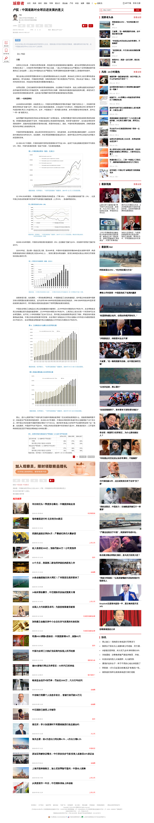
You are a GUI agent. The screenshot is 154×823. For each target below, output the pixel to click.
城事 (82, 3)
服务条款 (55, 805)
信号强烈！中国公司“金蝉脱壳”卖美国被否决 (125, 171)
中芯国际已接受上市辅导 (44, 709)
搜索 (137, 10)
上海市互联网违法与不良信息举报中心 (94, 817)
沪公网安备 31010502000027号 (57, 817)
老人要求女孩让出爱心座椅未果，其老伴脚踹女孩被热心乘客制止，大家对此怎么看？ (125, 151)
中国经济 (92, 748)
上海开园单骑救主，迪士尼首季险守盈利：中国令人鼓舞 (59, 768)
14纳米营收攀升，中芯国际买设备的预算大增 (53, 592)
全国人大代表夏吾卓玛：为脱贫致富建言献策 (53, 607)
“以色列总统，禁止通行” (110, 387)
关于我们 (41, 805)
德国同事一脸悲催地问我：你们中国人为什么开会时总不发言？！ (125, 78)
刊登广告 (62, 805)
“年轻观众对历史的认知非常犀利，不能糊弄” (126, 42)
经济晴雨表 (91, 513)
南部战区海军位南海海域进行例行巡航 (118, 672)
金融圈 (93, 572)
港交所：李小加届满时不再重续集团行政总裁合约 (55, 724)
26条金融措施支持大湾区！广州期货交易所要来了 (55, 577)
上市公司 (92, 543)
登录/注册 (136, 3)
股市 (93, 557)
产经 (71, 3)
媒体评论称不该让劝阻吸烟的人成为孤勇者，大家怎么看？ (125, 109)
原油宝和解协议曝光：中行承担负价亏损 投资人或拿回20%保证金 (63, 754)
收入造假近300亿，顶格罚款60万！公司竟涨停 (54, 548)
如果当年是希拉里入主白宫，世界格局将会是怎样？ (125, 140)
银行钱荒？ (91, 675)
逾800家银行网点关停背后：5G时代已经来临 (53, 665)
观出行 (57, 3)
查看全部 (137, 17)
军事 (51, 3)
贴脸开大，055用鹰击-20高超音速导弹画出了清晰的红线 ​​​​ (125, 98)
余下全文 (91, 457)
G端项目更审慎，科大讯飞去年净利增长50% (120, 650)
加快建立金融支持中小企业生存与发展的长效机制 (55, 621)
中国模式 (26, 485)
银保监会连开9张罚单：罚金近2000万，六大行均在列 (57, 680)
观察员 (98, 3)
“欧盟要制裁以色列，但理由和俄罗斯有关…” (118, 315)
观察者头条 (91, 660)
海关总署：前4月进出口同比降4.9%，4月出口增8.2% (56, 739)
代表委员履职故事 (89, 616)
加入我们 (77, 805)
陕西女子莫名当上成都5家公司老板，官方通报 (122, 646)
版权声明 (48, 805)
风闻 (34, 3)
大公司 (93, 734)
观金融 (65, 3)
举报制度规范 (100, 805)
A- (35, 30)
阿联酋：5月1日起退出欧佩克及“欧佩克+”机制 (121, 668)
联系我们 (33, 805)
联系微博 (70, 805)
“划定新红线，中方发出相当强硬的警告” (126, 51)
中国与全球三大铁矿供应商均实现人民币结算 (53, 651)
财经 (40, 3)
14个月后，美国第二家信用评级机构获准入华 (53, 563)
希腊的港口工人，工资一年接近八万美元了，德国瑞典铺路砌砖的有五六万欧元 (125, 161)
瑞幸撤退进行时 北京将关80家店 (47, 519)
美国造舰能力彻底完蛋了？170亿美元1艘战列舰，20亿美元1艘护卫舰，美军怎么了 (125, 120)
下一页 (83, 457)
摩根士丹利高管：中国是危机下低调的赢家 (118, 293)
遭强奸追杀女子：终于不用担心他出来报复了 (121, 663)
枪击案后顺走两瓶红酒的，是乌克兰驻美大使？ (120, 555)
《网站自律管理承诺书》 (114, 805)
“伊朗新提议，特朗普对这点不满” (114, 338)
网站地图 (84, 805)
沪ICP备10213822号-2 (37, 809)
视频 (88, 3)
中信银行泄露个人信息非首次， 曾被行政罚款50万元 (57, 695)
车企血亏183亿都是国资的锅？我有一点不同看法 (125, 130)
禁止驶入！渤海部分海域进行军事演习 (118, 642)
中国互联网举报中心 (74, 817)
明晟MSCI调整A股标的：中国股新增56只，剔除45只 (56, 636)
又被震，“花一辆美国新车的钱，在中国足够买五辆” (126, 32)
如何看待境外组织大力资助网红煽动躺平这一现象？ (125, 88)
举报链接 (92, 805)
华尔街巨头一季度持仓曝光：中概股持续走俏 (53, 504)
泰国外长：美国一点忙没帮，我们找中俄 (125, 61)
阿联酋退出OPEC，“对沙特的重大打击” (125, 23)
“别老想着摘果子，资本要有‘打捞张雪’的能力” (119, 410)
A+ (40, 30)
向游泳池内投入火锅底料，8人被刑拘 (118, 659)
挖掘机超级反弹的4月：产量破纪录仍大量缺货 (54, 533)
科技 (77, 3)
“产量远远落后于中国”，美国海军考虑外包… (118, 532)
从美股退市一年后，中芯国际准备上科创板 (52, 783)
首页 (29, 3)
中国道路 (19, 485)
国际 (45, 3)
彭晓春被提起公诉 (107, 629)
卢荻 (20, 15)
